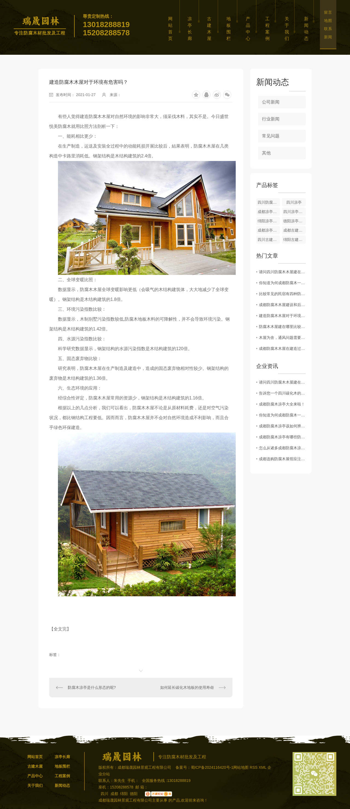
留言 (328, 12)
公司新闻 (270, 102)
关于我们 (288, 28)
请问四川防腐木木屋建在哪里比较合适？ (282, 272)
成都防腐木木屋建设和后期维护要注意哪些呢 (282, 305)
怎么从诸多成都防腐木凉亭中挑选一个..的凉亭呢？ (282, 448)
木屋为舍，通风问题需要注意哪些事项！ (282, 337)
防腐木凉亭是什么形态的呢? (92, 687)
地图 (328, 20)
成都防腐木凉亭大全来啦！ (282, 404)
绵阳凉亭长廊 (269, 221)
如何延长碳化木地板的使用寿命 (187, 687)
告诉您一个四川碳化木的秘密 (282, 393)
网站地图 (241, 767)
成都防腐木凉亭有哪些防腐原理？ (282, 437)
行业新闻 (270, 119)
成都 (114, 793)
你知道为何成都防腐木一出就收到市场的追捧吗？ (282, 283)
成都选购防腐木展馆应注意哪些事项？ (282, 459)
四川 (104, 793)
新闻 (328, 37)
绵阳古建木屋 (294, 239)
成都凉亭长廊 (269, 211)
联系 (328, 29)
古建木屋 (210, 28)
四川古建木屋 (269, 239)
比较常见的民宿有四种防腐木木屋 (282, 294)
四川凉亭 (294, 202)
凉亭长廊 (191, 28)
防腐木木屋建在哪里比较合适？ (282, 326)
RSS (254, 767)
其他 (266, 153)
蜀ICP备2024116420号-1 (212, 767)
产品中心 (249, 28)
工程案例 (268, 28)
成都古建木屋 (294, 230)
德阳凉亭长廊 (294, 221)
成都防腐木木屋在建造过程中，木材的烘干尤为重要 (282, 348)
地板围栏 (229, 28)
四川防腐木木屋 (269, 202)
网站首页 (171, 28)
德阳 (134, 793)
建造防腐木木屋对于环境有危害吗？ (282, 315)
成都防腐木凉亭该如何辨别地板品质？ (282, 426)
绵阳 (124, 793)
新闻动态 (307, 28)
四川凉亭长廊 (294, 211)
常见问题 (270, 136)
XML (263, 767)
